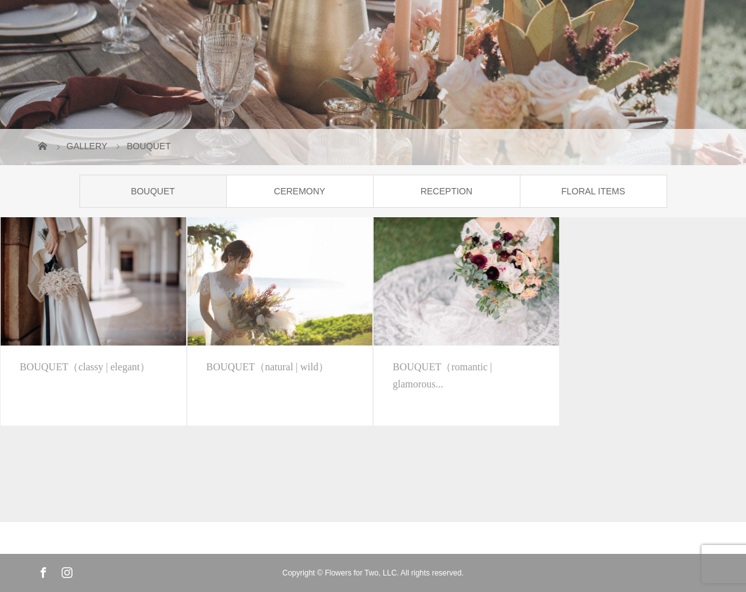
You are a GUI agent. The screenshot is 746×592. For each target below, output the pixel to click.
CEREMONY (299, 191)
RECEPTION (447, 191)
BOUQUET (153, 191)
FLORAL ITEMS (593, 191)
